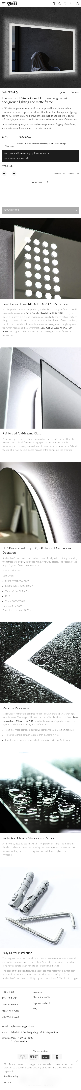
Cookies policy (71, 1076)
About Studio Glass (42, 997)
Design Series (10, 1004)
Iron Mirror (9, 998)
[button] (37, 85)
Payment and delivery (43, 1003)
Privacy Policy (40, 1074)
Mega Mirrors (10, 1011)
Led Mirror (8, 992)
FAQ (35, 1008)
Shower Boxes (10, 1017)
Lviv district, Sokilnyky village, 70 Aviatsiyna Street (35, 1032)
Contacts (37, 992)
